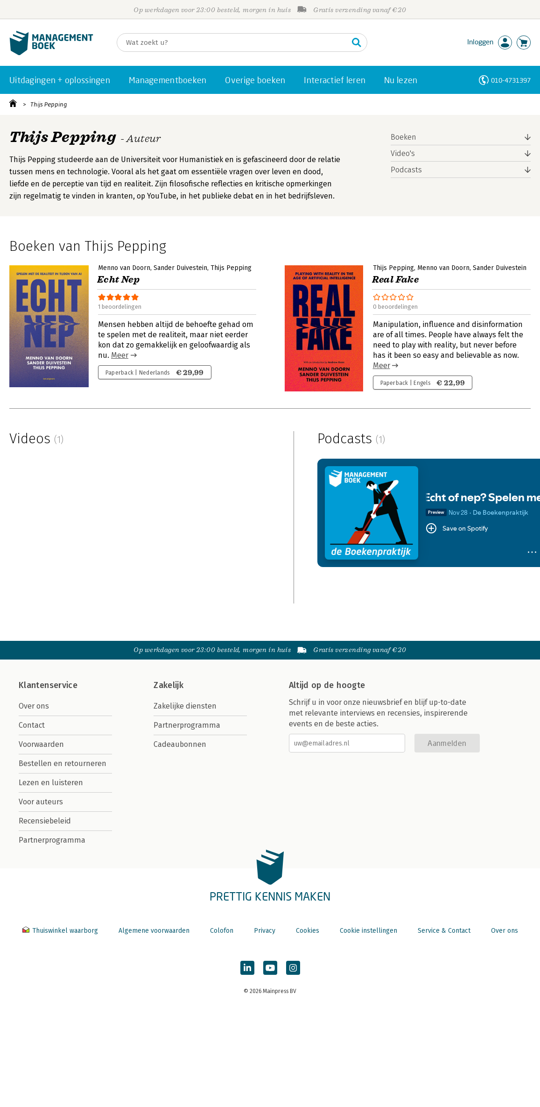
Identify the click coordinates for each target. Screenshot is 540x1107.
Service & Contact (444, 931)
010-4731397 (511, 80)
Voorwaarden (41, 744)
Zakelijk (168, 685)
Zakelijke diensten (185, 706)
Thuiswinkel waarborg (61, 931)
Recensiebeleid (45, 820)
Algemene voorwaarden (154, 931)
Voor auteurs (41, 801)
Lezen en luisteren (51, 782)
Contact (32, 725)
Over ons (34, 706)
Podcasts (406, 169)
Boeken (403, 137)
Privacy (264, 931)
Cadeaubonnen (180, 744)
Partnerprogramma (52, 840)
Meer (119, 355)
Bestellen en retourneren (62, 763)
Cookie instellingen (368, 931)
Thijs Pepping (48, 104)
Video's (403, 153)
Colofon (221, 931)
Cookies (307, 931)
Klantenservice (48, 685)
